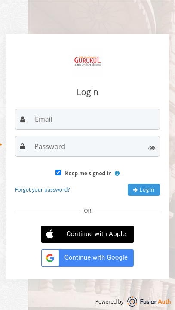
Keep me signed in (87, 173)
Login (143, 189)
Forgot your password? (42, 189)
